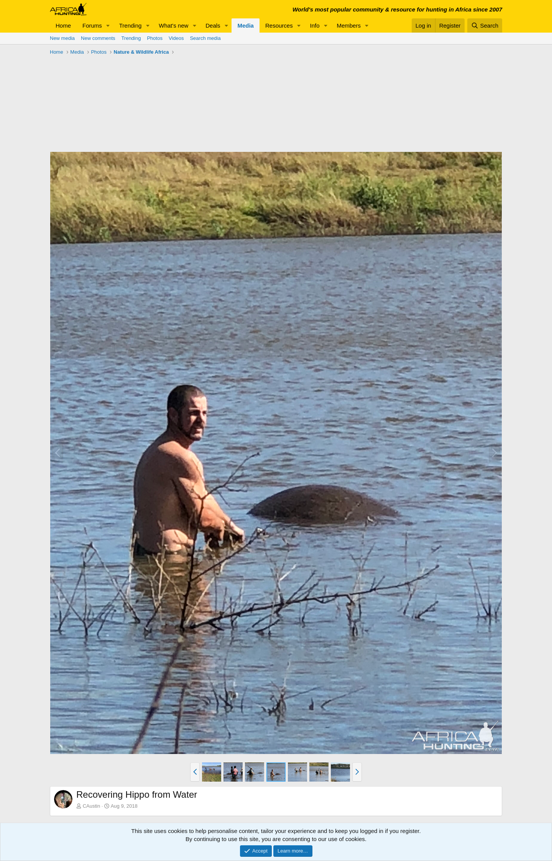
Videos (176, 38)
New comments (98, 38)
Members (349, 25)
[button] (108, 25)
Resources (279, 25)
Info (315, 25)
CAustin (91, 806)
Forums (92, 25)
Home (63, 25)
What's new (173, 25)
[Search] (484, 25)
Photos (154, 38)
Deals (212, 25)
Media (245, 25)
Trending (130, 25)
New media (62, 38)
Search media (205, 38)
